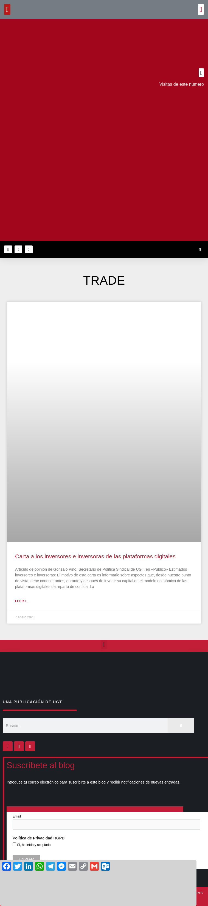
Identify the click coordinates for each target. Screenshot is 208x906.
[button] (201, 9)
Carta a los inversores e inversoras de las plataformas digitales (95, 556)
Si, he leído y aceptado (33, 845)
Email (17, 816)
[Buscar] (181, 725)
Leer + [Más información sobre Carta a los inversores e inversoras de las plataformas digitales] (21, 601)
